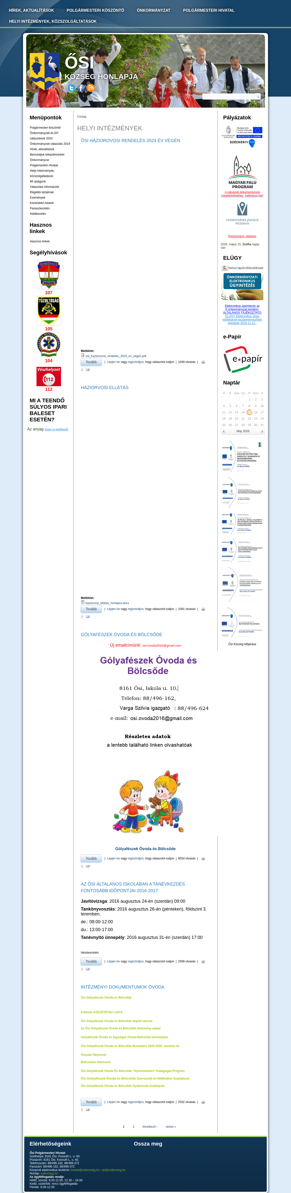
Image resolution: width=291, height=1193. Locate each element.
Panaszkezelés (40, 208)
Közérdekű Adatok (42, 203)
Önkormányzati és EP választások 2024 (44, 135)
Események (37, 197)
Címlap (81, 116)
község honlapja (113, 66)
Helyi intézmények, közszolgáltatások (53, 21)
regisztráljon (136, 362)
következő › (150, 1126)
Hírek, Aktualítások (31, 10)
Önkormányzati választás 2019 (50, 144)
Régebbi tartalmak (42, 192)
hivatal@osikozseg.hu (85, 1170)
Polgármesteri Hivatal (209, 10)
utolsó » (171, 1126)
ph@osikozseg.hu (114, 1170)
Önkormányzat (153, 10)
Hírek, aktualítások (42, 149)
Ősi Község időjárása (242, 644)
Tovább (94, 361)
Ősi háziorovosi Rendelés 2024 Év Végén (130, 140)
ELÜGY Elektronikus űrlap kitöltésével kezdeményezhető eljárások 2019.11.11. (242, 320)
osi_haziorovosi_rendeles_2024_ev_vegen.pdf (115, 356)
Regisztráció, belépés (242, 236)
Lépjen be (113, 362)
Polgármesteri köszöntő (95, 10)
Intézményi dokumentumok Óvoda (122, 987)
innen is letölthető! (56, 429)
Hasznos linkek (40, 241)
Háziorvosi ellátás (105, 387)
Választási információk (44, 187)
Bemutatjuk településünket (47, 154)
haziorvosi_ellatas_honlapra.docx (107, 603)
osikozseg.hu (49, 1173)
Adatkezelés (38, 213)
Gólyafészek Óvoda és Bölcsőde (121, 634)
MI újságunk (38, 181)
